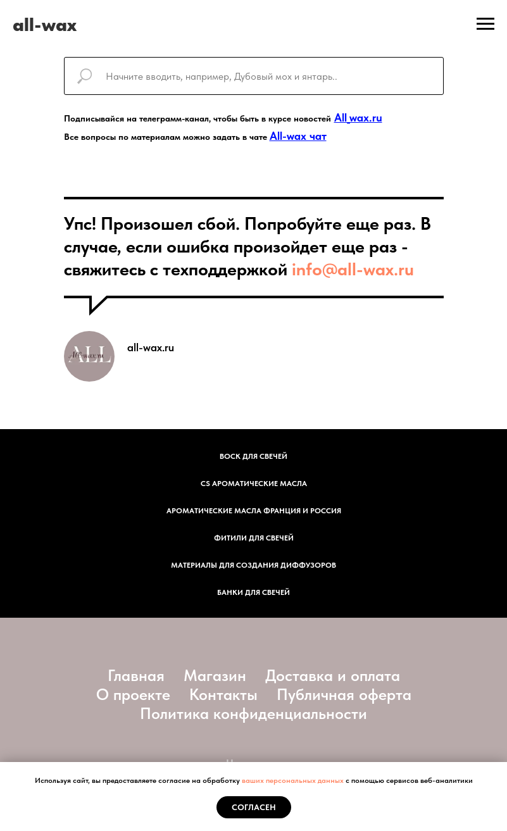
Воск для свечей (253, 456)
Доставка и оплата (332, 675)
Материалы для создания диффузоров (253, 565)
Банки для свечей (253, 592)
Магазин (215, 675)
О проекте (133, 694)
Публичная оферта (344, 694)
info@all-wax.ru (353, 269)
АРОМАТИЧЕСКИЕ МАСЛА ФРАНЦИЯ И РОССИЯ (253, 510)
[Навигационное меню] (485, 24)
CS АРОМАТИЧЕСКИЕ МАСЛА (254, 483)
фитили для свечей (254, 538)
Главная (136, 675)
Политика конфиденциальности (253, 713)
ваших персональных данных (293, 780)
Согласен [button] (254, 807)
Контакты (223, 694)
